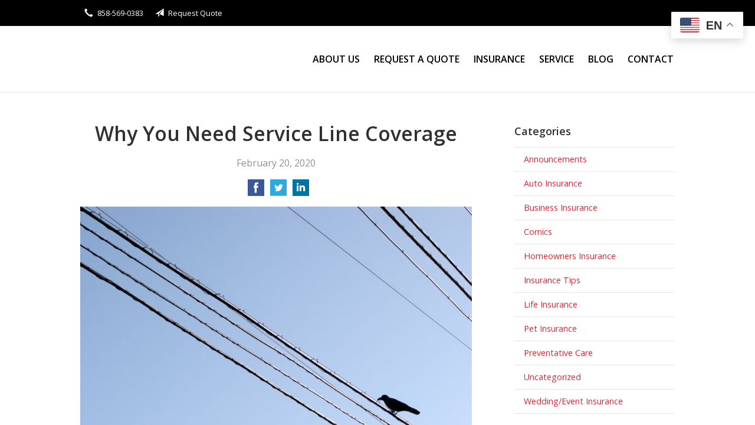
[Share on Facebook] (256, 191)
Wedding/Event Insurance (573, 401)
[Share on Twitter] (278, 191)
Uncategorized (552, 376)
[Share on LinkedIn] (301, 191)
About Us (336, 59)
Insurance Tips (552, 280)
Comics (538, 231)
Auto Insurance (553, 183)
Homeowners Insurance (570, 255)
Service (556, 59)
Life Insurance (550, 304)
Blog (600, 59)
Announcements (555, 159)
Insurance (499, 59)
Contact (651, 59)
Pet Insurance (550, 328)
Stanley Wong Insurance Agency (183, 59)
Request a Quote (416, 59)
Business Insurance (561, 207)
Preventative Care (558, 352)
